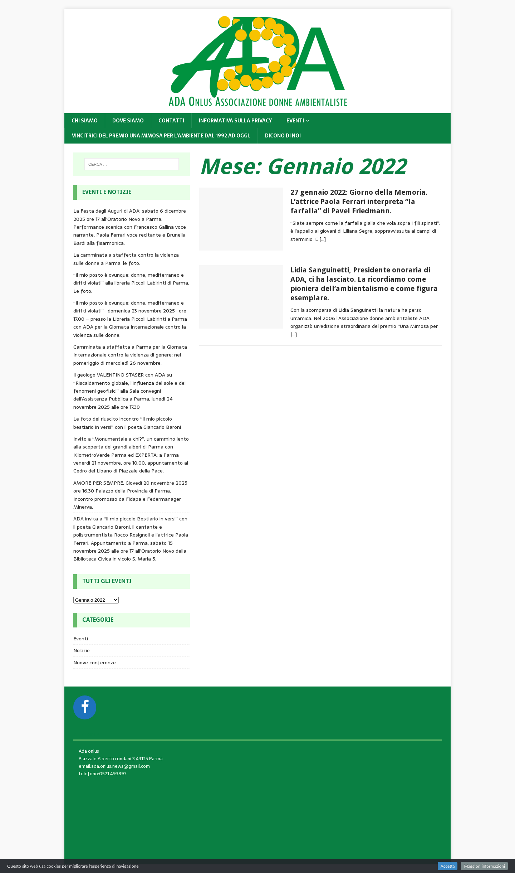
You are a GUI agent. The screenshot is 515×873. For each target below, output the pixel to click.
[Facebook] (84, 707)
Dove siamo (128, 121)
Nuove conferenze (94, 662)
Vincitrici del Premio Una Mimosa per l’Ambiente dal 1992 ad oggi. (161, 136)
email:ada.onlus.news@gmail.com (114, 766)
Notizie (81, 650)
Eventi (295, 121)
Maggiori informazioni (484, 866)
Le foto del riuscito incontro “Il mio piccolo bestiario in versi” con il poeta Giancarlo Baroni (127, 423)
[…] (322, 239)
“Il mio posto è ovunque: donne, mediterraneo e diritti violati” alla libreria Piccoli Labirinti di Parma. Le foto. (131, 283)
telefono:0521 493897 (103, 773)
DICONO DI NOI (283, 136)
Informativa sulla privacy (235, 121)
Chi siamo (85, 121)
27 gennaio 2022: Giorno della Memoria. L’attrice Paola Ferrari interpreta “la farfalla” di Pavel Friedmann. (358, 201)
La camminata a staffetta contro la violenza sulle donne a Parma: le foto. (126, 259)
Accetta (448, 866)
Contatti (171, 121)
